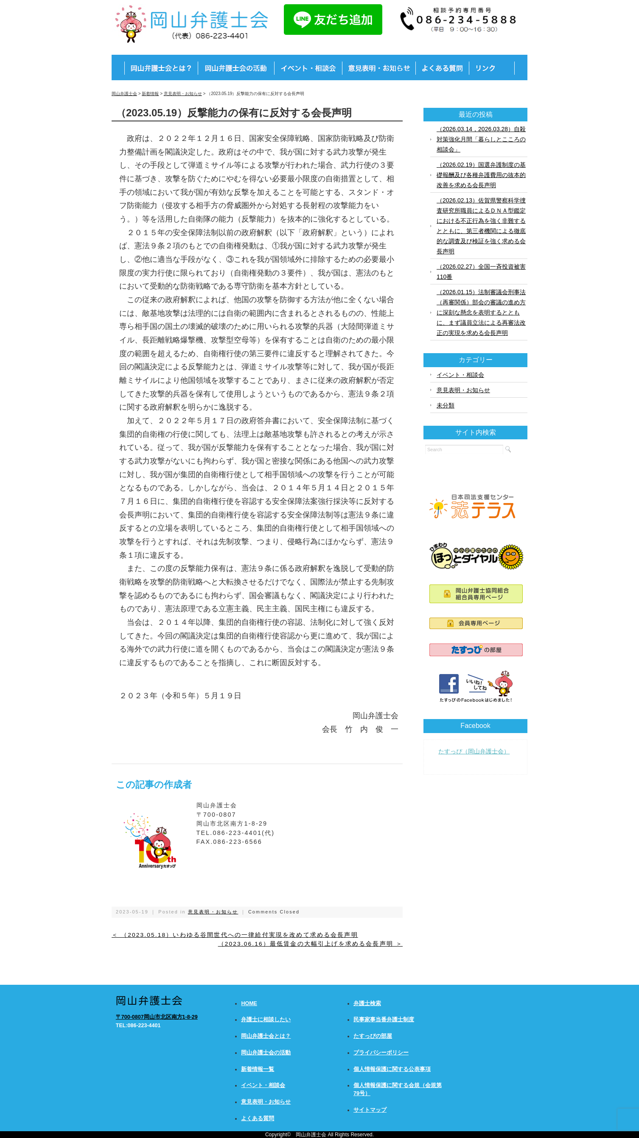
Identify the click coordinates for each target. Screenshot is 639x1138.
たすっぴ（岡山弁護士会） (474, 751)
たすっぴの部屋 (372, 1036)
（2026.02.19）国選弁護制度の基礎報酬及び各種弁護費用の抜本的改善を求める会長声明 (481, 174)
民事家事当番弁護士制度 (383, 1020)
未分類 (445, 405)
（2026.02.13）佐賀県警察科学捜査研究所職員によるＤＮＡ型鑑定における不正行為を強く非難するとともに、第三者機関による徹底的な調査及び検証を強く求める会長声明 (481, 226)
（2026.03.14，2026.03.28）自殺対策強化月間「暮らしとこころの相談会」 (481, 139)
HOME (249, 1003)
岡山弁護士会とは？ (266, 1036)
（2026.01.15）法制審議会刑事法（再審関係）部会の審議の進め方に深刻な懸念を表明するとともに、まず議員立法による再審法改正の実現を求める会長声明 (481, 312)
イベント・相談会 (460, 374)
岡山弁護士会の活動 (266, 1053)
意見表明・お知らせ (213, 911)
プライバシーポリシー (381, 1053)
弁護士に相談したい (266, 1020)
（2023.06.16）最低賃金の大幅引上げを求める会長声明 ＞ (310, 944)
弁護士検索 (367, 1003)
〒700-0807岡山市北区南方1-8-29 (157, 1017)
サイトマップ (370, 1110)
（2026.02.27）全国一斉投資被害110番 (481, 271)
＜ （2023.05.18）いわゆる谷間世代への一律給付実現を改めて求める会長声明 (235, 935)
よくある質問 (257, 1118)
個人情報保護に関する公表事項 (392, 1069)
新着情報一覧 (257, 1069)
